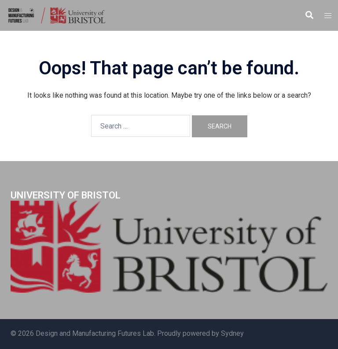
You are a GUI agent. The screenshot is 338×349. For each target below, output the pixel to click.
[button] (309, 15)
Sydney (232, 333)
